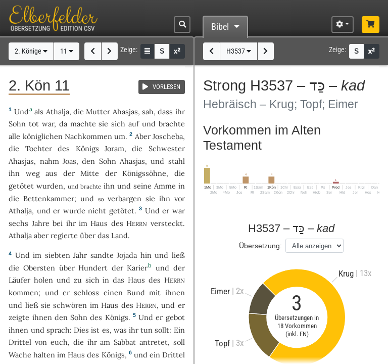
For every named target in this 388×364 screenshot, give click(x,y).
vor (179, 198)
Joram (114, 148)
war (48, 123)
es (106, 330)
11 (66, 51)
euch (59, 342)
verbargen (124, 198)
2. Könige (31, 51)
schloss (86, 292)
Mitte (89, 173)
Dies (81, 330)
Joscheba (168, 136)
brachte (172, 123)
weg (33, 173)
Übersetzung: (260, 246)
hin (146, 255)
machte (83, 123)
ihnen (175, 292)
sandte (102, 255)
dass (165, 111)
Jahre (41, 223)
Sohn (17, 123)
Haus (99, 223)
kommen (23, 292)
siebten (57, 255)
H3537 (238, 51)
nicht (97, 210)
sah (148, 111)
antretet (153, 342)
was (120, 330)
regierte (64, 235)
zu (78, 280)
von (41, 342)
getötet (21, 186)
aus (51, 173)
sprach (58, 330)
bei (58, 223)
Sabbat (125, 342)
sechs (18, 223)
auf (133, 123)
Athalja (57, 111)
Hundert (93, 267)
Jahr (80, 255)
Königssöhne (144, 173)
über (87, 235)
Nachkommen (88, 136)
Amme (165, 186)
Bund (136, 292)
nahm (49, 161)
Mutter (98, 111)
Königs (87, 148)
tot (34, 123)
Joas (69, 161)
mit (155, 292)
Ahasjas (125, 111)
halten (44, 354)
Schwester (167, 148)
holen (43, 280)
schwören (70, 305)
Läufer (19, 280)
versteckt (167, 223)
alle (14, 136)
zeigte (19, 317)
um (119, 136)
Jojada (127, 255)
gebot (175, 317)
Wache (20, 354)
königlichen (43, 136)
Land (119, 235)
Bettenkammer (48, 198)
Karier (137, 267)
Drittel (20, 342)
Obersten (39, 267)
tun (146, 330)
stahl (176, 161)
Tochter (38, 148)
